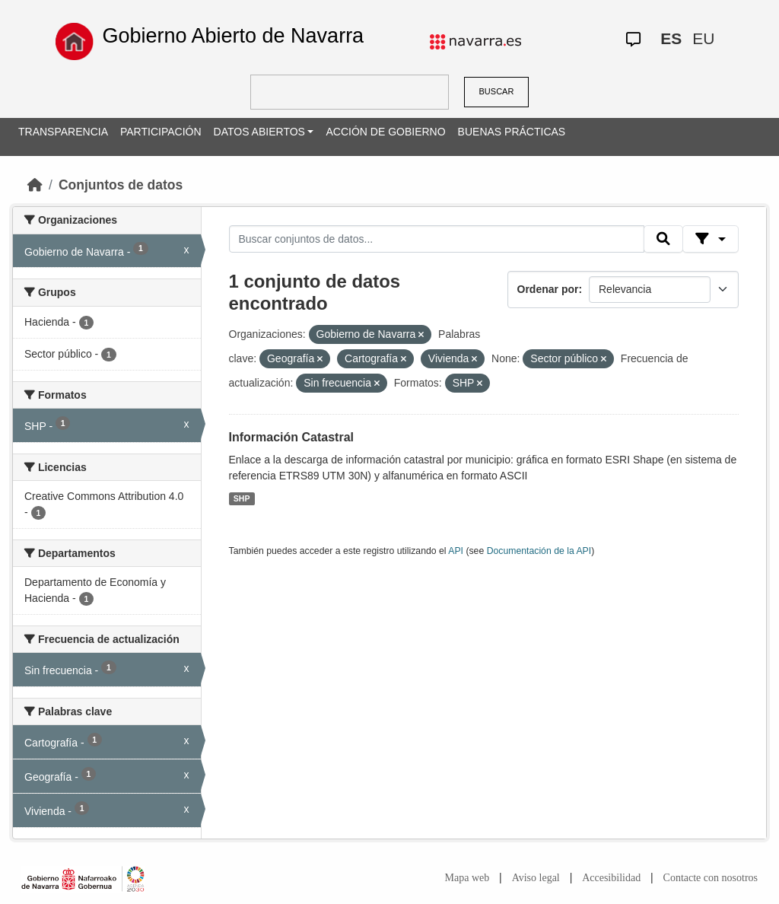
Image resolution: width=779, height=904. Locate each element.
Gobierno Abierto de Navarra (233, 35)
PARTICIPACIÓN (161, 132)
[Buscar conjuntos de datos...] (436, 239)
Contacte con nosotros (710, 877)
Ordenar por (548, 289)
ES (671, 38)
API (455, 551)
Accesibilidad (611, 877)
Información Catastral (291, 437)
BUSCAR (496, 91)
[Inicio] (35, 185)
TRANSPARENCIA (63, 132)
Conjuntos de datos (121, 185)
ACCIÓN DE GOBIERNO (385, 132)
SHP (242, 498)
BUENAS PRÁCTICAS (512, 132)
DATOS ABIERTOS (259, 132)
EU (703, 38)
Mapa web (467, 877)
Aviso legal (536, 877)
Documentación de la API (539, 551)
